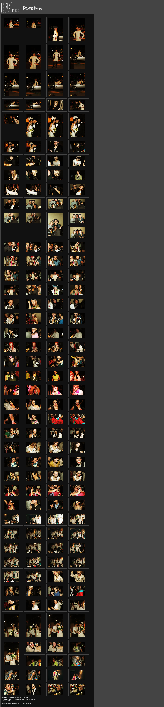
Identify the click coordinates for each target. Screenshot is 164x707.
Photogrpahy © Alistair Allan (10, 703)
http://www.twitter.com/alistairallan (17, 697)
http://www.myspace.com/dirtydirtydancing (21, 699)
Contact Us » (6, 700)
